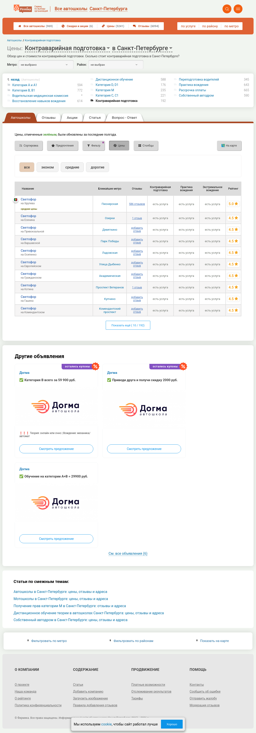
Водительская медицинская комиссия (40, 95)
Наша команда (25, 691)
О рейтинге (23, 698)
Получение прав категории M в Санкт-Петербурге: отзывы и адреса (70, 606)
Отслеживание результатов (151, 691)
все (27, 167)
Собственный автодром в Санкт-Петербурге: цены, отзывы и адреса (70, 620)
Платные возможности (148, 684)
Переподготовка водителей (199, 79)
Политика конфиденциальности (38, 705)
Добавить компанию (88, 691)
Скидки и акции (77, 26)
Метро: (12, 64)
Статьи (78, 684)
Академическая (109, 275)
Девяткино (109, 229)
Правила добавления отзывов (95, 705)
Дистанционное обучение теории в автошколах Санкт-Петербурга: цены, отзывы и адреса (89, 613)
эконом (47, 167)
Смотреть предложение (56, 449)
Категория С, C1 (107, 95)
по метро (232, 26)
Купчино (109, 299)
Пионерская (110, 204)
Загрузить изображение (90, 698)
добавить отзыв (137, 229)
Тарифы (137, 698)
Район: (82, 64)
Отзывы (146, 26)
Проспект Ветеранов (110, 287)
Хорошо (171, 724)
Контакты (197, 684)
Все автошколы (35, 26)
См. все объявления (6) (128, 553)
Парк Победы (110, 241)
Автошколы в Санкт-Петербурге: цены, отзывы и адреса (60, 592)
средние (72, 167)
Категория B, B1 (23, 90)
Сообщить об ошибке (205, 691)
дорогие (97, 167)
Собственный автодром (196, 95)
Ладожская (109, 252)
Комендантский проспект (110, 310)
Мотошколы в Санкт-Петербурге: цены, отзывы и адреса (61, 599)
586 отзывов (137, 204)
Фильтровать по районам (131, 641)
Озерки (110, 218)
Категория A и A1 (24, 85)
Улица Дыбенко (110, 264)
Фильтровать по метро (47, 641)
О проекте (22, 684)
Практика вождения (193, 84)
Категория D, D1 (107, 84)
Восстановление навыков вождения (39, 101)
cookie (106, 724)
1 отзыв (137, 218)
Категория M (105, 90)
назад (25, 79)
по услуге (188, 26)
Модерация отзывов (205, 705)
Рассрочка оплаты (192, 90)
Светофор (28, 199)
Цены (113, 26)
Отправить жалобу (203, 698)
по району (210, 26)
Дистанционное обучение (114, 79)
